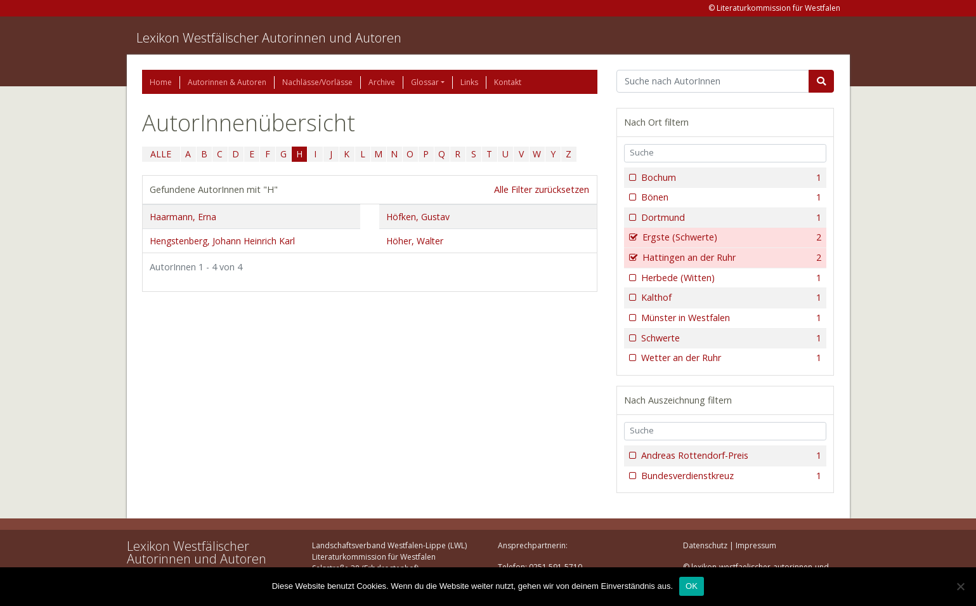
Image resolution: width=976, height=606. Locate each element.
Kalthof (730, 298)
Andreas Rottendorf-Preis (730, 456)
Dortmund (730, 218)
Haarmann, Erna (183, 217)
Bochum (730, 178)
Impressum (756, 545)
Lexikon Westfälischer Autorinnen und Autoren (268, 37)
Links (469, 82)
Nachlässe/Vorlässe (317, 82)
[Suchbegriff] (713, 81)
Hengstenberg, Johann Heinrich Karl (222, 241)
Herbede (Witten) (730, 278)
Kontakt (507, 82)
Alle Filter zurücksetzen (541, 189)
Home (161, 82)
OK (692, 586)
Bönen (730, 197)
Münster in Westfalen (730, 318)
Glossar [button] (425, 82)
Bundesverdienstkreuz (730, 476)
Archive (381, 82)
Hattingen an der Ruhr (731, 258)
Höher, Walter (414, 241)
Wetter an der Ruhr (730, 358)
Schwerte (730, 338)
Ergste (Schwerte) (731, 237)
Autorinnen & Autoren (227, 82)
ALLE (160, 154)
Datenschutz (705, 545)
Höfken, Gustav (418, 217)
